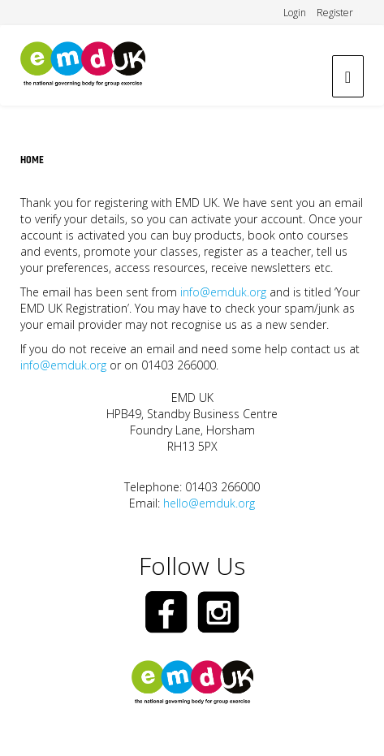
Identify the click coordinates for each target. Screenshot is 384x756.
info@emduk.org (223, 292)
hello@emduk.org (209, 503)
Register (335, 12)
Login (294, 12)
